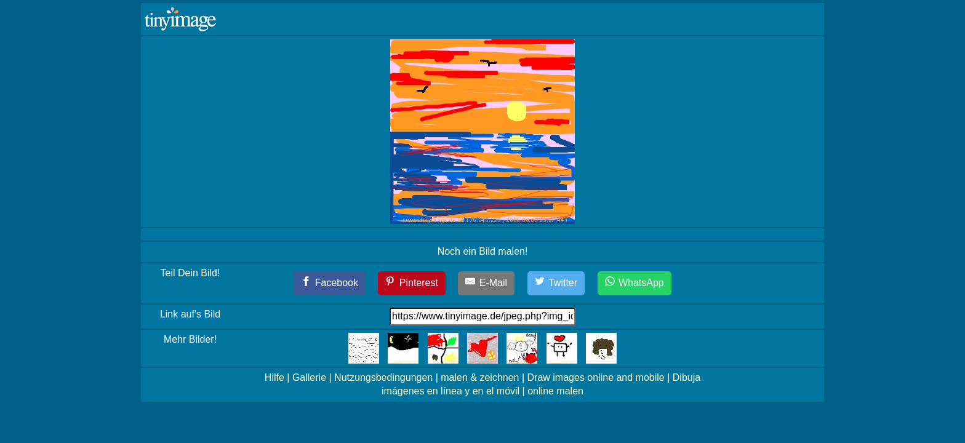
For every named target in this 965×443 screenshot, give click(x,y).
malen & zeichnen (480, 377)
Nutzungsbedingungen (383, 377)
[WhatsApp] (634, 283)
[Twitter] (556, 283)
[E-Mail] (486, 283)
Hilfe (274, 377)
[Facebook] (330, 283)
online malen (555, 391)
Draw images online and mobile (596, 377)
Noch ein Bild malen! (483, 251)
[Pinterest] (412, 283)
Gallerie (309, 377)
